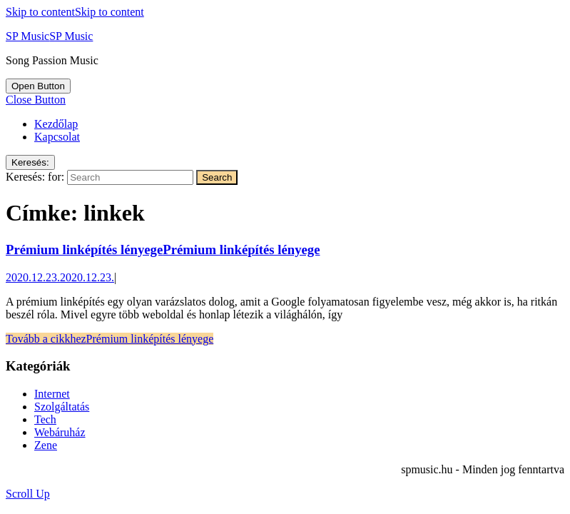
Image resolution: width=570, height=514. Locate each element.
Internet (52, 394)
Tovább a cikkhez (109, 339)
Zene (45, 445)
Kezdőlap (56, 124)
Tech (45, 419)
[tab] (38, 86)
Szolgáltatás (61, 406)
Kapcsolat (57, 137)
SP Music (49, 36)
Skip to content (75, 12)
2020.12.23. (60, 277)
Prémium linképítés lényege (163, 249)
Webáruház (60, 432)
